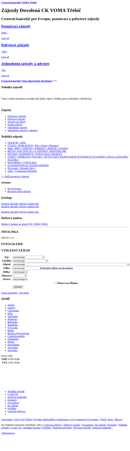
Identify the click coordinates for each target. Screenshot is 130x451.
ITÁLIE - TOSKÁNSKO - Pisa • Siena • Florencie (33, 145)
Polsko (11, 342)
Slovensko (13, 347)
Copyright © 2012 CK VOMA (16, 419)
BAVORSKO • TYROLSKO (22, 162)
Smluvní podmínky (102, 427)
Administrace (8, 433)
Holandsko (13, 339)
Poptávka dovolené (62, 427)
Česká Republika (16, 336)
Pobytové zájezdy (15, 45)
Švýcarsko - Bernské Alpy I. (22, 168)
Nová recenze (14, 188)
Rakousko (13, 322)
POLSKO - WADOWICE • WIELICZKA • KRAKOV (35, 154)
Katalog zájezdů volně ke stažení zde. (20, 212)
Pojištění (46, 427)
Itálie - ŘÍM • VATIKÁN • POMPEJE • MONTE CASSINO (38, 148)
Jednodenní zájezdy (17, 127)
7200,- (4, 51)
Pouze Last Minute (67, 283)
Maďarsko (13, 316)
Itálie (10, 313)
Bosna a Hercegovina (18, 333)
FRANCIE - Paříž (17, 142)
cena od (5, 38)
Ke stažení (100, 425)
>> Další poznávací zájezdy (15, 176)
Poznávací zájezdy (16, 26)
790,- (3, 70)
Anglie (11, 305)
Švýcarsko (13, 327)
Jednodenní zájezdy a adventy (25, 64)
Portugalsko (14, 344)
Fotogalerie (87, 425)
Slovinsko (13, 350)
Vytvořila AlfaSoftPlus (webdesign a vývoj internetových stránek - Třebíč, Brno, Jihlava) (77, 419)
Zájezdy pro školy (17, 122)
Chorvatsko (13, 310)
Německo (12, 319)
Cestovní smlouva (53, 425)
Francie (11, 308)
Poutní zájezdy (15, 124)
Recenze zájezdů (82, 427)
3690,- (4, 33)
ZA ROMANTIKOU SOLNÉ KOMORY (28, 165)
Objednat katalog (31, 427)
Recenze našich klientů (19, 191)
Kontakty (112, 425)
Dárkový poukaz (72, 425)
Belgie (11, 330)
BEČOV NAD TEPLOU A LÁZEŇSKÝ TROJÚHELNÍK (37, 151)
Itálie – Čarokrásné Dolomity (22, 171)
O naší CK (16, 427)
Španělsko (13, 325)
